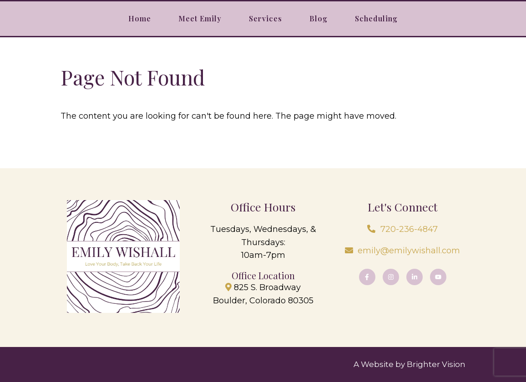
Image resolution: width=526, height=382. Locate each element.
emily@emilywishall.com (409, 251)
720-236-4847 (409, 229)
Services (265, 18)
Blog (318, 18)
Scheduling (376, 18)
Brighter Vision (436, 364)
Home (139, 18)
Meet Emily (200, 18)
